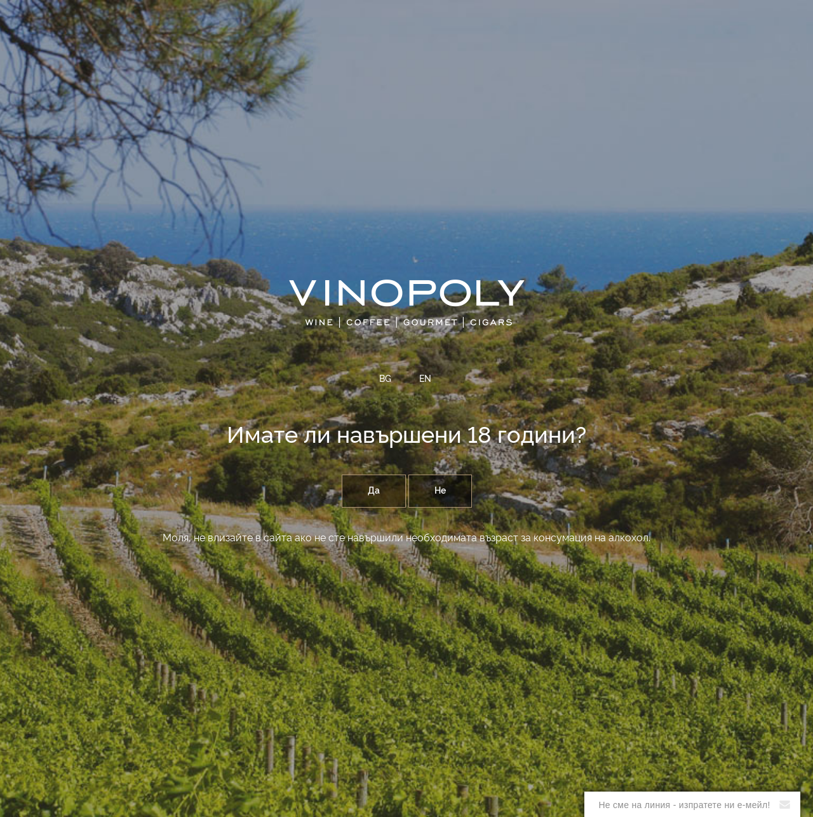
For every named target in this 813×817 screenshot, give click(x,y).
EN (425, 379)
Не (440, 491)
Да (374, 491)
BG (385, 379)
